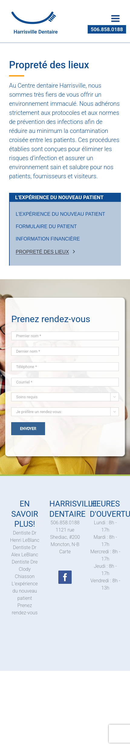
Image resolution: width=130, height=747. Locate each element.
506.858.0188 (107, 29)
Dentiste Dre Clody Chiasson (25, 569)
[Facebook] (65, 577)
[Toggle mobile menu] (116, 18)
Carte (65, 552)
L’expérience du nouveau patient (24, 591)
